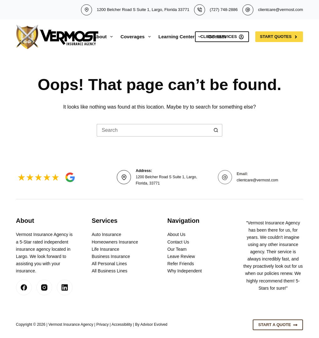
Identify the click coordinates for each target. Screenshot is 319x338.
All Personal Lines (109, 263)
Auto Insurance (106, 234)
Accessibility (121, 324)
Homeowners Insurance (115, 241)
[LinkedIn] (65, 287)
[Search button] (216, 130)
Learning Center (181, 36)
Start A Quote (278, 324)
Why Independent (184, 270)
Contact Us (178, 241)
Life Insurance (105, 249)
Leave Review (181, 256)
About (104, 36)
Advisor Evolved (153, 324)
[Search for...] (153, 130)
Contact (217, 36)
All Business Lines (109, 270)
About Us (176, 234)
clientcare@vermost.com (280, 9)
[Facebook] (24, 287)
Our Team (177, 249)
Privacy (102, 324)
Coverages (137, 36)
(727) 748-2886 (224, 9)
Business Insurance (111, 256)
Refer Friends (180, 263)
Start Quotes (279, 36)
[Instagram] (44, 287)
